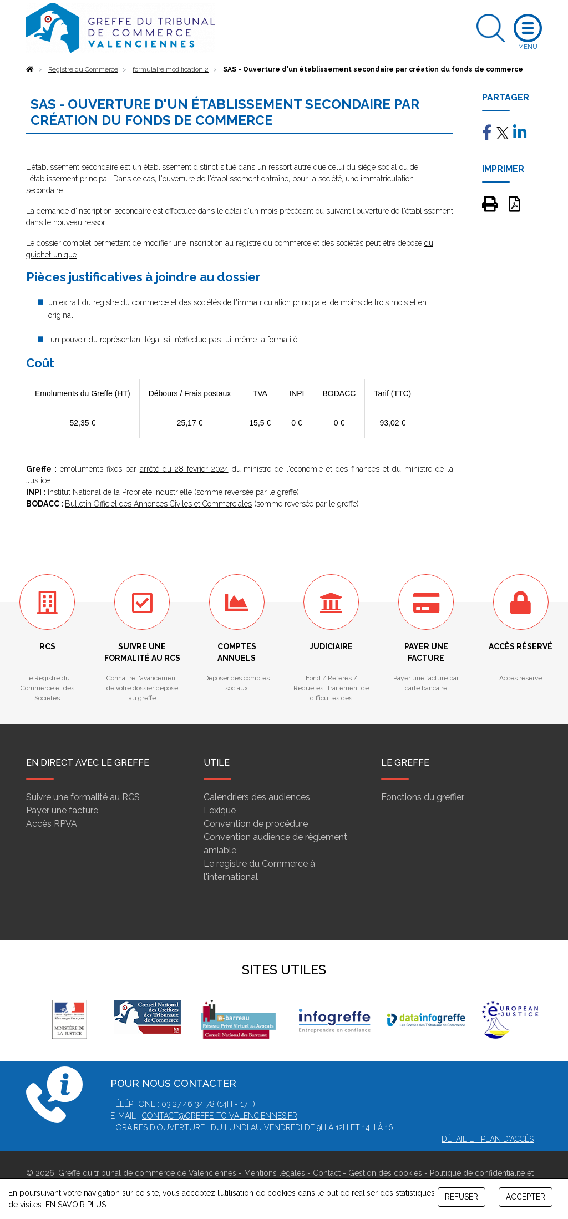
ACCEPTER (525, 1196)
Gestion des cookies (385, 1173)
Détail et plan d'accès (488, 1139)
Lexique (220, 810)
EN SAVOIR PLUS (75, 1204)
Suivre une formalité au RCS (83, 797)
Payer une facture (62, 810)
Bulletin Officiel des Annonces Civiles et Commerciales (158, 503)
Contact (327, 1173)
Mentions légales (274, 1173)
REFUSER (461, 1196)
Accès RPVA (51, 823)
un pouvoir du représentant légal (105, 339)
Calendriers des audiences (257, 797)
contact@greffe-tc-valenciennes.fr (219, 1115)
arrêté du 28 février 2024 (184, 468)
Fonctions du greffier (422, 797)
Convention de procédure (256, 823)
